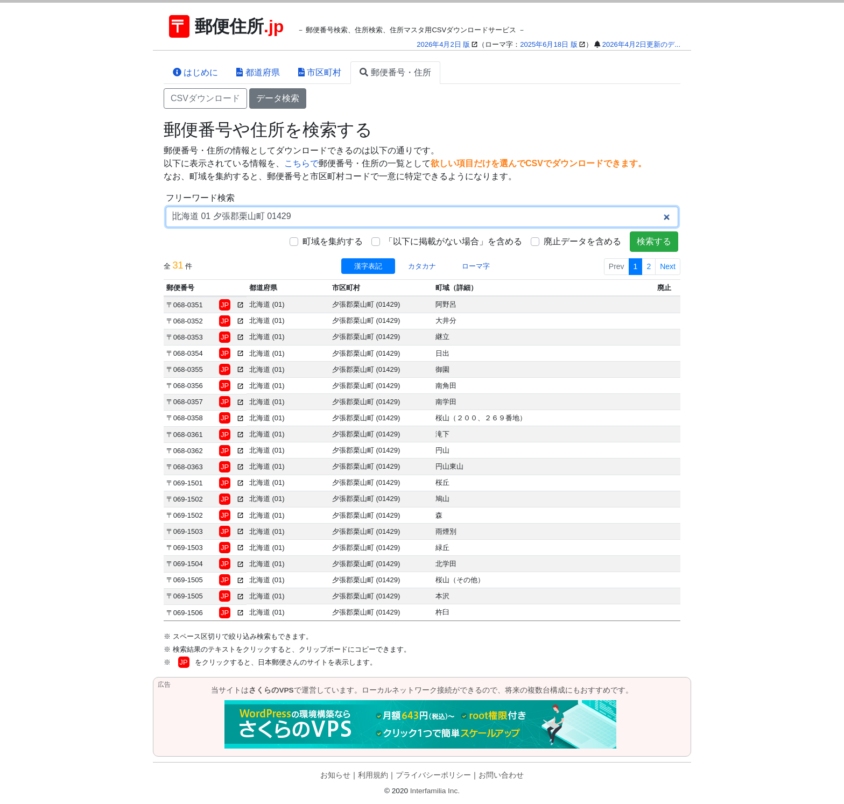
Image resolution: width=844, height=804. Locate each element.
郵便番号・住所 (395, 72)
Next (668, 266)
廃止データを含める (582, 241)
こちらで (301, 163)
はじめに (195, 72)
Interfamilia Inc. (435, 791)
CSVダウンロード (205, 98)
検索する (654, 241)
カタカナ (422, 266)
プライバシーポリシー (433, 775)
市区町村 (319, 72)
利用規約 (373, 775)
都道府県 (257, 72)
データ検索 (277, 98)
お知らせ (335, 775)
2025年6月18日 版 (548, 44)
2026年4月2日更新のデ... (641, 44)
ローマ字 (476, 266)
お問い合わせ (501, 775)
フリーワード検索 (200, 197)
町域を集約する (333, 241)
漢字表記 (368, 266)
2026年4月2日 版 (443, 44)
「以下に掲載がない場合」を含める (453, 241)
